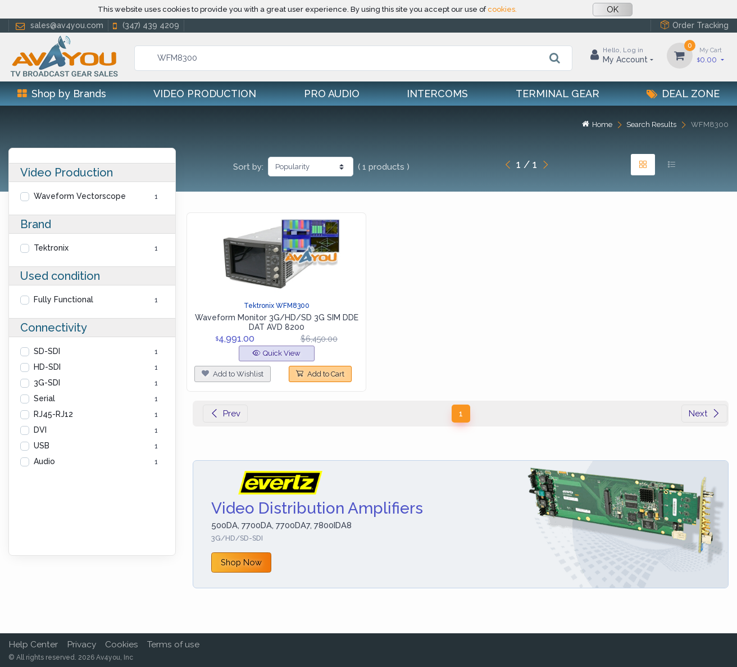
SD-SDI (47, 351)
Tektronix (51, 247)
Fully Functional (63, 299)
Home (597, 124)
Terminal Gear (557, 93)
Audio (44, 461)
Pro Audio (332, 93)
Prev (225, 414)
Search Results (651, 124)
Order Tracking (694, 25)
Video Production (204, 93)
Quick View (277, 353)
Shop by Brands (61, 93)
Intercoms (437, 93)
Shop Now (241, 562)
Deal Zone (683, 93)
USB (41, 445)
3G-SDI (47, 382)
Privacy (81, 644)
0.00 (710, 55)
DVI (40, 429)
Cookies (121, 644)
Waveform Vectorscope (80, 196)
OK (612, 9)
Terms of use (173, 644)
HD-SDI (47, 366)
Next (704, 414)
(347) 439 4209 (145, 25)
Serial (44, 398)
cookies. (502, 9)
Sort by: (248, 167)
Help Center (33, 644)
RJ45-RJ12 (53, 414)
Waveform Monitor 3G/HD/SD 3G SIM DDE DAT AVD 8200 (276, 322)
